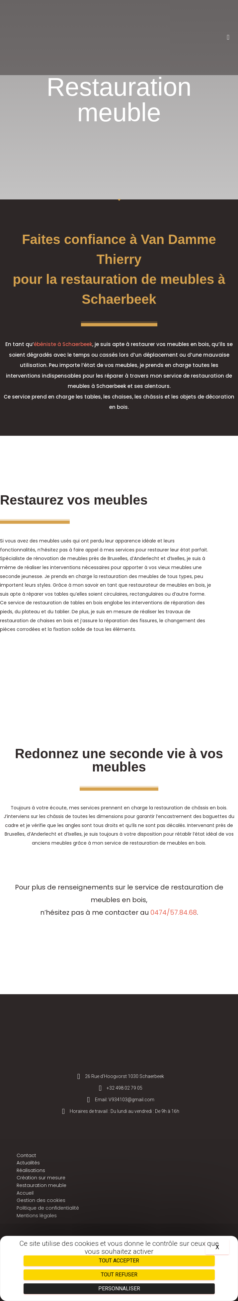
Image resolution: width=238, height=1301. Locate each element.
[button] (228, 37)
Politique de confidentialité (48, 1208)
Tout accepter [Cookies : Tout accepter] (119, 1260)
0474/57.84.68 (173, 912)
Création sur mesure (41, 1177)
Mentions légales (37, 1215)
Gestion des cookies (41, 1200)
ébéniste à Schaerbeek (63, 344)
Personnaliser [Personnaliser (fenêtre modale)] (119, 1288)
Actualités (28, 1162)
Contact (26, 1155)
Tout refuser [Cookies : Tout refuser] (119, 1274)
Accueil (25, 1193)
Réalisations (31, 1170)
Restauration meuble (41, 1185)
